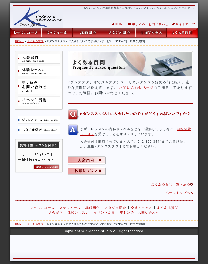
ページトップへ (177, 193)
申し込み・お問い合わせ (150, 24)
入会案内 (39, 59)
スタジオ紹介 (119, 33)
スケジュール (57, 33)
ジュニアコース (39, 120)
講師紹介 (88, 33)
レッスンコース (25, 33)
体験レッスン (39, 71)
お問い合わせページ (136, 87)
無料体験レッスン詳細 (39, 156)
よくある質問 (182, 33)
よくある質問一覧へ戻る (170, 184)
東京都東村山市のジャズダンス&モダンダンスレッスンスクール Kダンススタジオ (38, 17)
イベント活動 (39, 101)
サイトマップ (185, 24)
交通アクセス (151, 33)
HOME (120, 24)
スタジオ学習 (39, 130)
